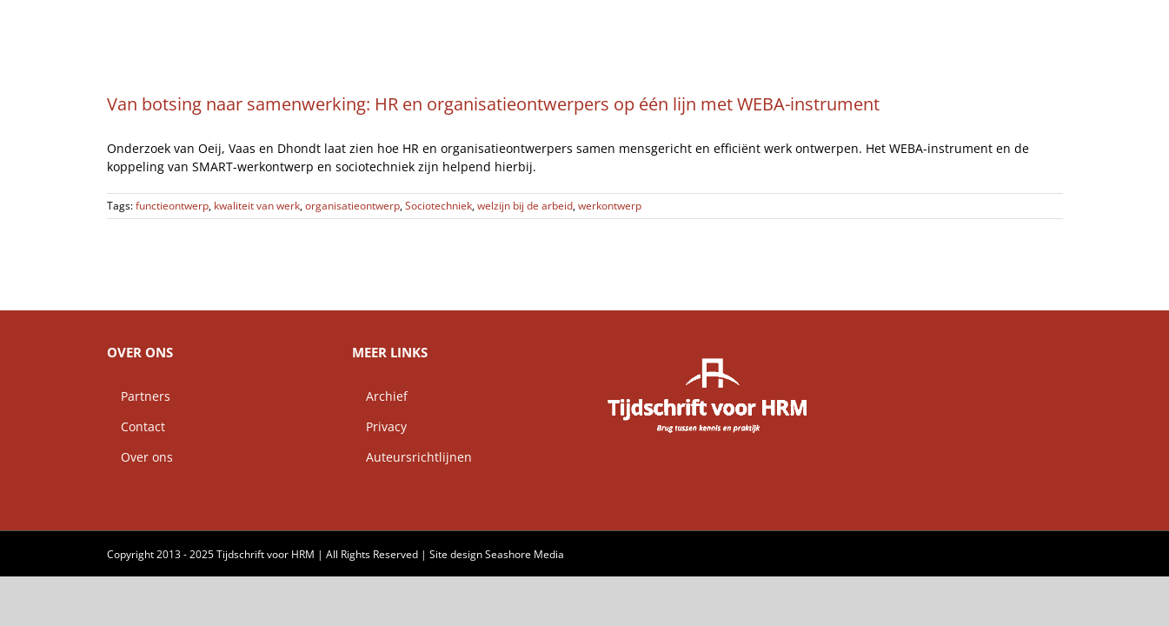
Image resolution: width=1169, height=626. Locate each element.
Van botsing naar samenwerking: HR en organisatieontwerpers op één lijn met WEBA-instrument (493, 104)
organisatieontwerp (352, 205)
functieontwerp (172, 205)
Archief (380, 396)
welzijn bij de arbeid (525, 205)
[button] (1057, 21)
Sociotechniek (438, 205)
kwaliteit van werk (257, 205)
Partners (138, 396)
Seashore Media (524, 554)
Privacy (379, 426)
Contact (136, 426)
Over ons (140, 457)
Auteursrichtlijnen (412, 457)
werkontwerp (609, 205)
